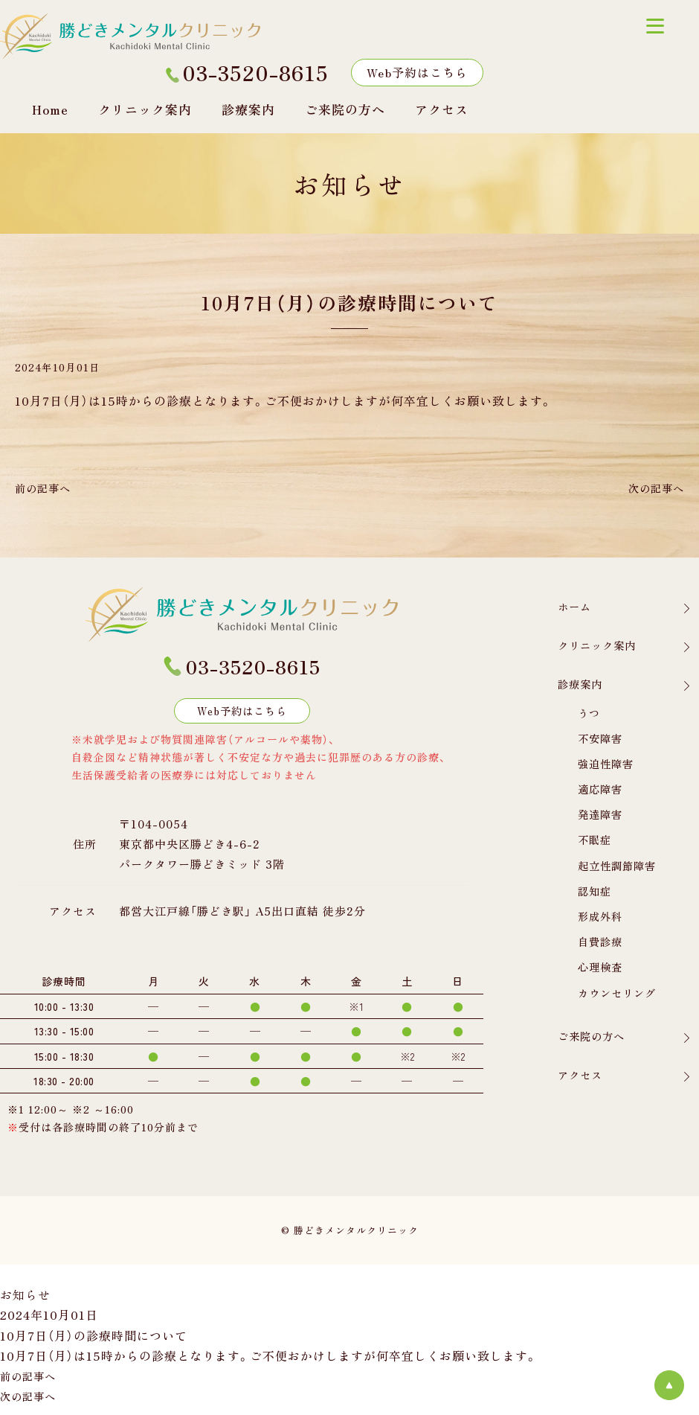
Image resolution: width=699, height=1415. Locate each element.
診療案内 (248, 109)
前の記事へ (46, 487)
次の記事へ (652, 487)
